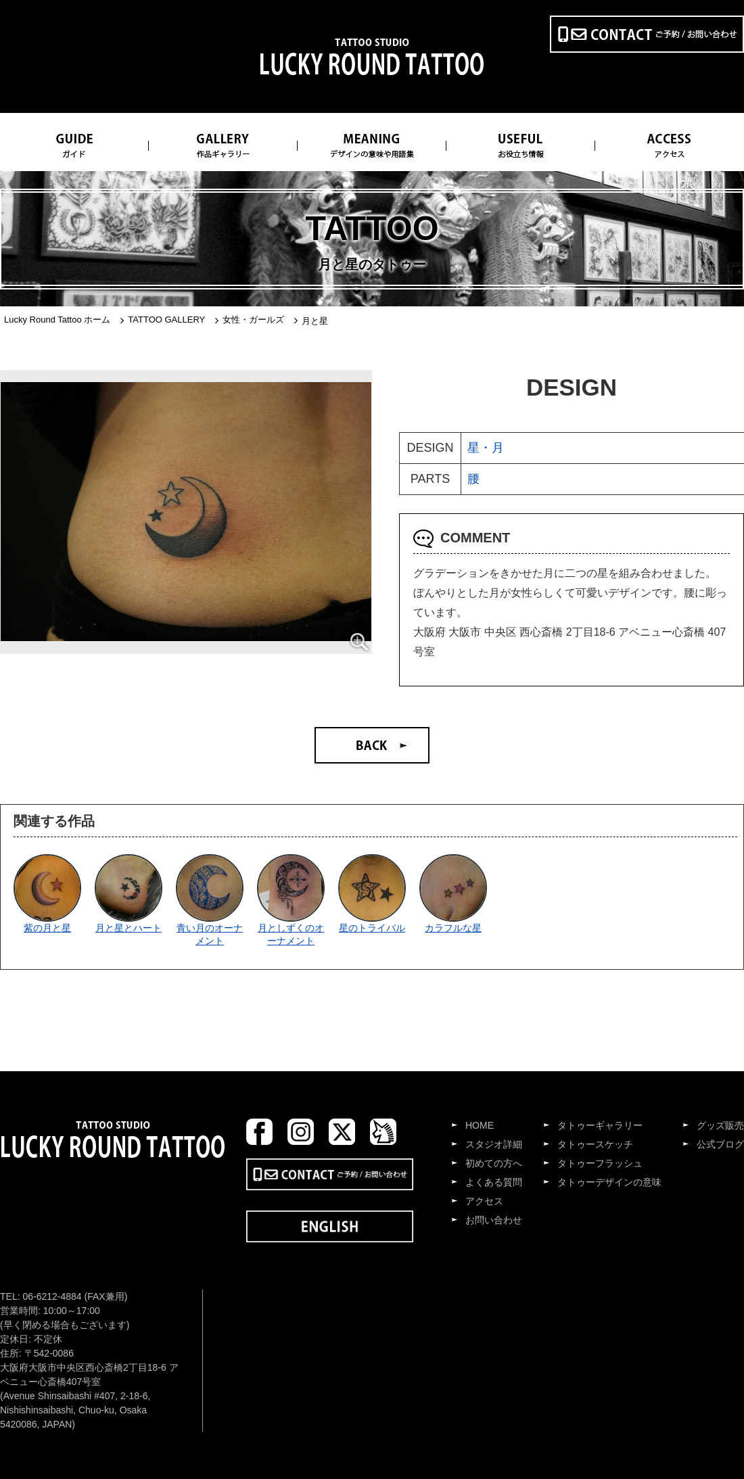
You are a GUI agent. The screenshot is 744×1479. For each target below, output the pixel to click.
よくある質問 (493, 1182)
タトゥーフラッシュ (600, 1163)
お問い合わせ (493, 1220)
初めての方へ (493, 1163)
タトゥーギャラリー (600, 1125)
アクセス (484, 1201)
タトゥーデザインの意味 (609, 1182)
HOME (479, 1125)
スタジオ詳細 (493, 1144)
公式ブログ (720, 1144)
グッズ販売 (720, 1125)
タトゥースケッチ (595, 1144)
